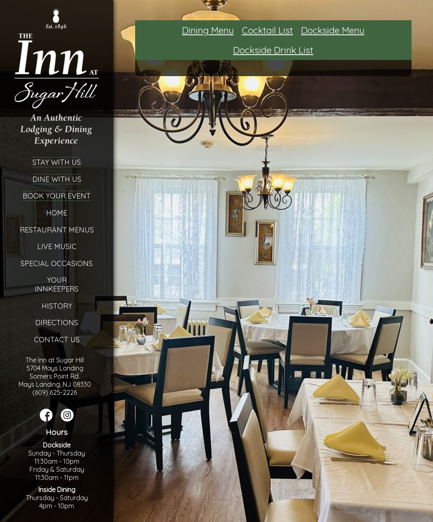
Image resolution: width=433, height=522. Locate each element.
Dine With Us (56, 179)
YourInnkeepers (57, 284)
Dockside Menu (333, 30)
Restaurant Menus (57, 229)
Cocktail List (267, 30)
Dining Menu (208, 30)
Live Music (56, 246)
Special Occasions (57, 263)
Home (56, 212)
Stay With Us (56, 162)
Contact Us (57, 339)
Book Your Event (57, 195)
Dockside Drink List (273, 50)
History (57, 306)
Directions (56, 322)
